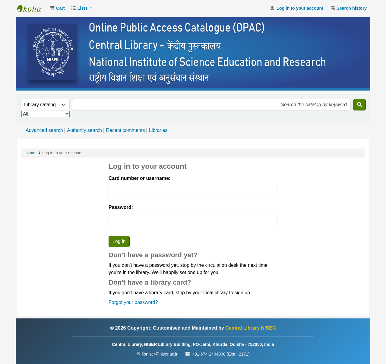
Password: (121, 207)
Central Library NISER (32, 8)
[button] (57, 8)
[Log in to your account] (296, 8)
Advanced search (44, 130)
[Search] (359, 104)
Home (29, 153)
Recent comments (125, 130)
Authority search (84, 130)
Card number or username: (139, 178)
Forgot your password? (133, 302)
